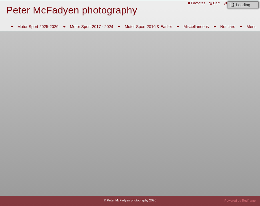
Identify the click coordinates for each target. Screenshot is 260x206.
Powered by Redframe (240, 200)
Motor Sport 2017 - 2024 (91, 26)
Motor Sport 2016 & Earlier (148, 26)
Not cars (227, 26)
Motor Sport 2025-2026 (38, 26)
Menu (252, 26)
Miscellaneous (196, 26)
